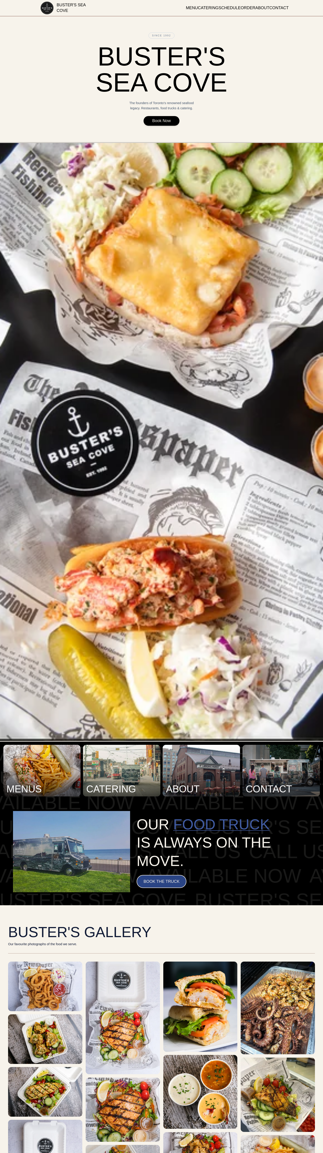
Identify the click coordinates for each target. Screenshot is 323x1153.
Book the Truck (161, 881)
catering (208, 8)
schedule (229, 8)
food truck (221, 824)
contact (279, 8)
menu (192, 8)
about (262, 8)
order (248, 8)
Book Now (161, 123)
